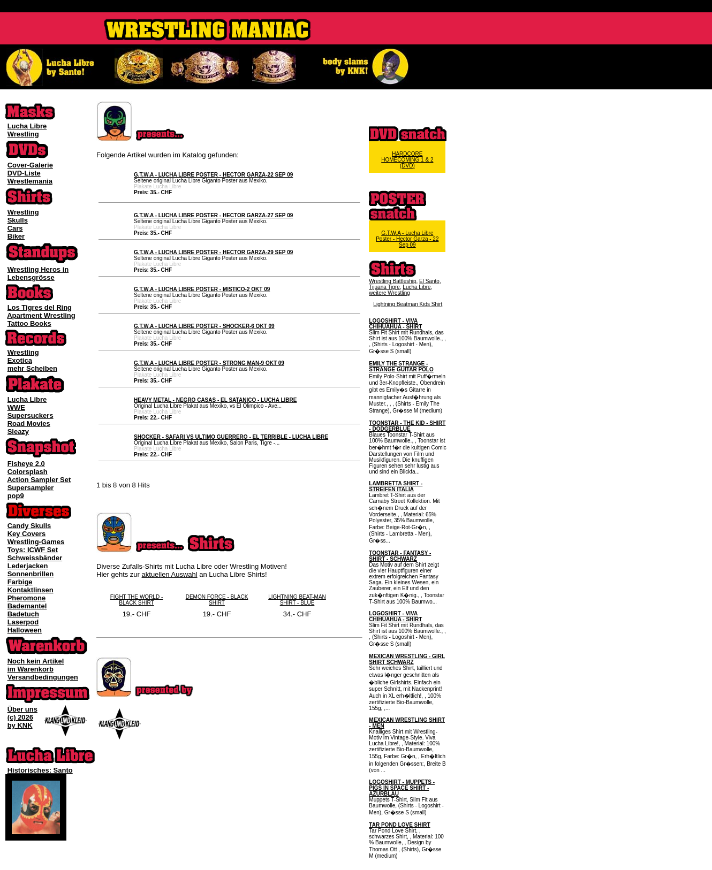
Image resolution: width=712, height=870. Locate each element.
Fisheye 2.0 (26, 464)
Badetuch (23, 614)
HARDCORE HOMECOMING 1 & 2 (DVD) (407, 160)
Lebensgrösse (31, 277)
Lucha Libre (27, 126)
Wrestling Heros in (38, 269)
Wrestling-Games (36, 542)
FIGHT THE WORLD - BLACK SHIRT (136, 600)
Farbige (20, 582)
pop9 (15, 496)
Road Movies (28, 423)
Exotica (19, 360)
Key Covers (26, 534)
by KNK (20, 725)
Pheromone (26, 598)
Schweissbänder (35, 558)
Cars (15, 228)
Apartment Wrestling (41, 315)
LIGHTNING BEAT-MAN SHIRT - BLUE (297, 600)
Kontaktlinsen (30, 590)
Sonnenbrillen (30, 574)
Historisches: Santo (40, 770)
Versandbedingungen (42, 677)
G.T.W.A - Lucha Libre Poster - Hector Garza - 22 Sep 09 (407, 239)
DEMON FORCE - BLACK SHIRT (217, 600)
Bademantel (27, 606)
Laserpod (23, 622)
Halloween (24, 630)
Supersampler (30, 488)
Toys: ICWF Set (32, 550)
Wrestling (23, 134)
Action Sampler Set (39, 480)
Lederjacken (27, 566)
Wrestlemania (29, 181)
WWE (16, 407)
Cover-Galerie (30, 165)
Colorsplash (27, 472)
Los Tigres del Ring (39, 307)
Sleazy (18, 432)
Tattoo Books (29, 323)
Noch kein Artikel (35, 661)
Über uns (22, 709)
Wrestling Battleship (392, 281)
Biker (16, 236)
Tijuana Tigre (384, 287)
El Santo (429, 281)
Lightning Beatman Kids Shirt (407, 304)
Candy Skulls (29, 526)
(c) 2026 (20, 717)
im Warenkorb (30, 669)
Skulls (17, 220)
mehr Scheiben (32, 368)
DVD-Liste (24, 173)
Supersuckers (30, 415)
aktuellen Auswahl (170, 574)
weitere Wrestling (389, 293)
